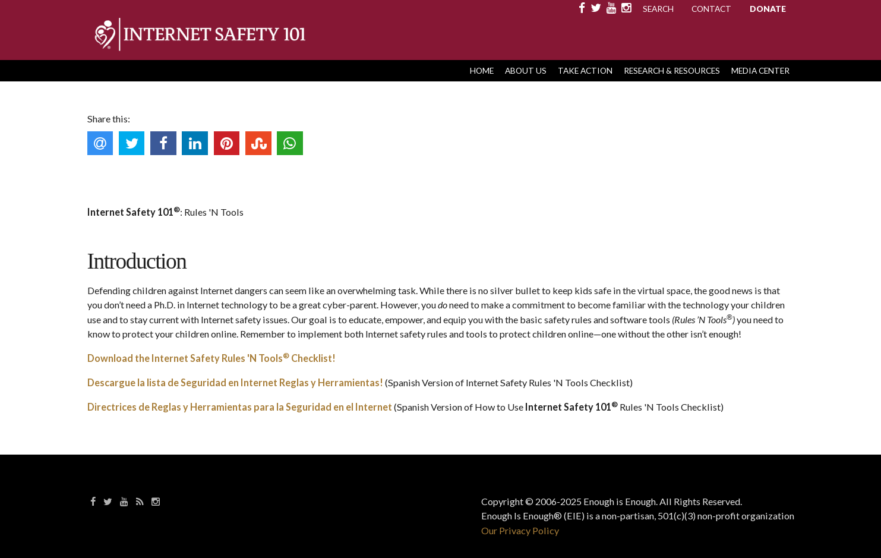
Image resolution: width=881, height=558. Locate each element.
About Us (526, 70)
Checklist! (312, 358)
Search (658, 9)
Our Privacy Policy (520, 530)
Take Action (585, 70)
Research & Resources (672, 70)
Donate (768, 9)
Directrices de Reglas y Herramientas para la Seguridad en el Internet (239, 406)
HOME (482, 70)
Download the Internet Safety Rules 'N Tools (185, 358)
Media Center (760, 70)
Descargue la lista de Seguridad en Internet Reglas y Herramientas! (235, 382)
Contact (711, 9)
